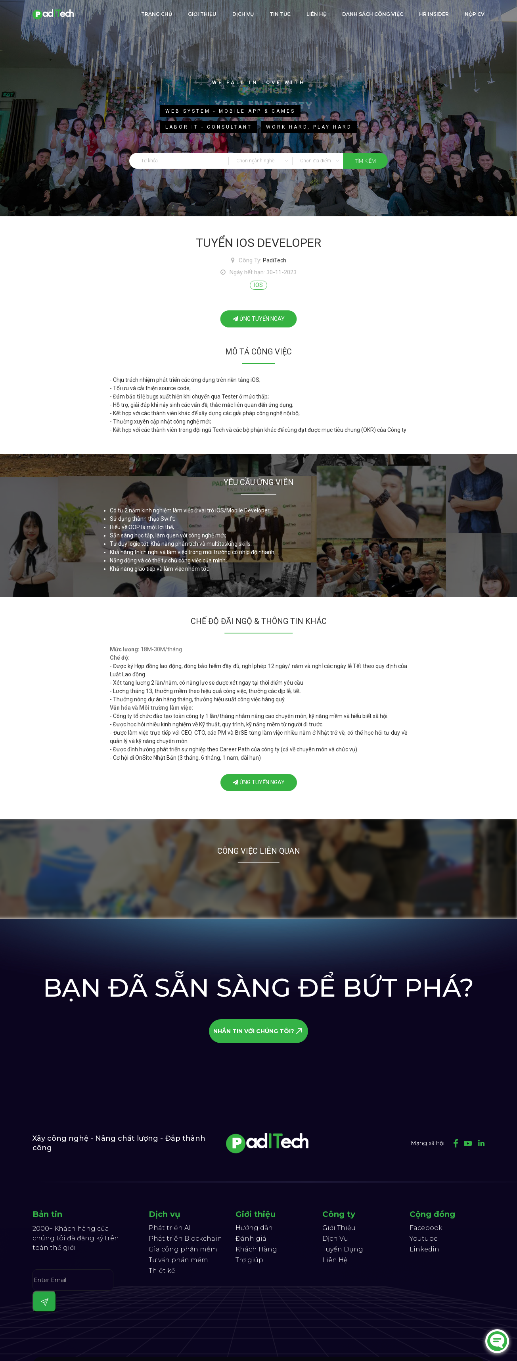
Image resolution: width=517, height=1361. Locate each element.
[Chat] (497, 1341)
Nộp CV (474, 14)
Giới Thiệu (339, 1228)
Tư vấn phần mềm (178, 1260)
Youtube (424, 1238)
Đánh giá (251, 1238)
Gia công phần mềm (183, 1249)
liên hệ (316, 14)
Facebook (426, 1228)
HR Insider (434, 14)
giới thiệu (202, 14)
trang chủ (156, 14)
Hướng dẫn (254, 1228)
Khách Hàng (256, 1249)
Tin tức (280, 14)
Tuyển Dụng (342, 1249)
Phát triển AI (170, 1228)
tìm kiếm (365, 161)
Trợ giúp (249, 1260)
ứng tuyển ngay (259, 319)
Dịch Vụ (243, 14)
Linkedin (424, 1249)
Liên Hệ (335, 1260)
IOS (258, 285)
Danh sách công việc (372, 14)
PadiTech (274, 260)
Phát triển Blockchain (185, 1238)
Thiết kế (162, 1270)
